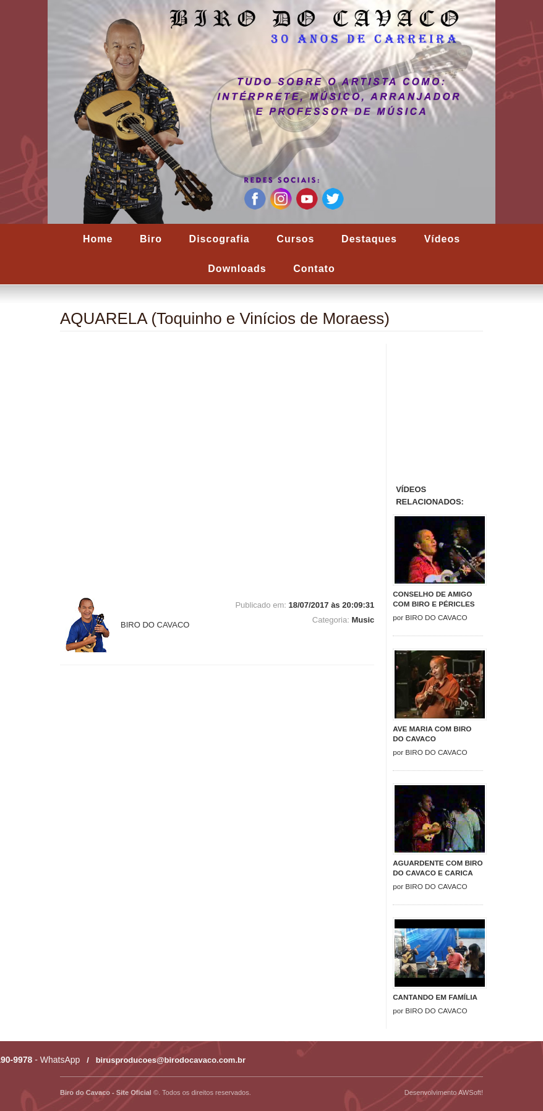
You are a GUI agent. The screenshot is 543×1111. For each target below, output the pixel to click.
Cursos (295, 239)
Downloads (237, 268)
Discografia (219, 239)
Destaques (369, 239)
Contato (314, 268)
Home (98, 239)
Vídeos (442, 239)
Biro (151, 239)
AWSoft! (470, 1092)
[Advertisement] (467, 412)
